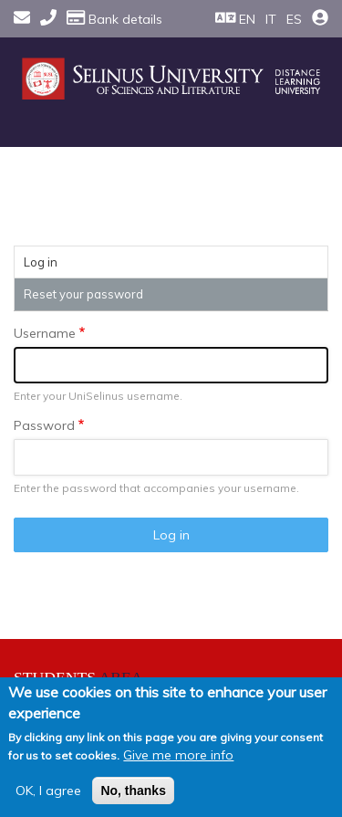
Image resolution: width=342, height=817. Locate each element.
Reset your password (83, 294)
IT (270, 19)
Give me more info (178, 755)
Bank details (114, 19)
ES (294, 19)
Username (45, 333)
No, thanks (133, 790)
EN (247, 19)
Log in (59, 264)
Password (44, 425)
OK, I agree (48, 790)
